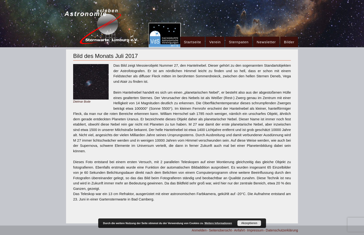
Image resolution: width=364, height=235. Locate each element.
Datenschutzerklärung (282, 230)
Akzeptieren (249, 223)
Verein (215, 42)
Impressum (255, 230)
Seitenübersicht (220, 230)
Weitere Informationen (218, 223)
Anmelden (199, 230)
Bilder (289, 42)
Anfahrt (239, 230)
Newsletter (266, 42)
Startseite (192, 42)
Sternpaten (239, 42)
